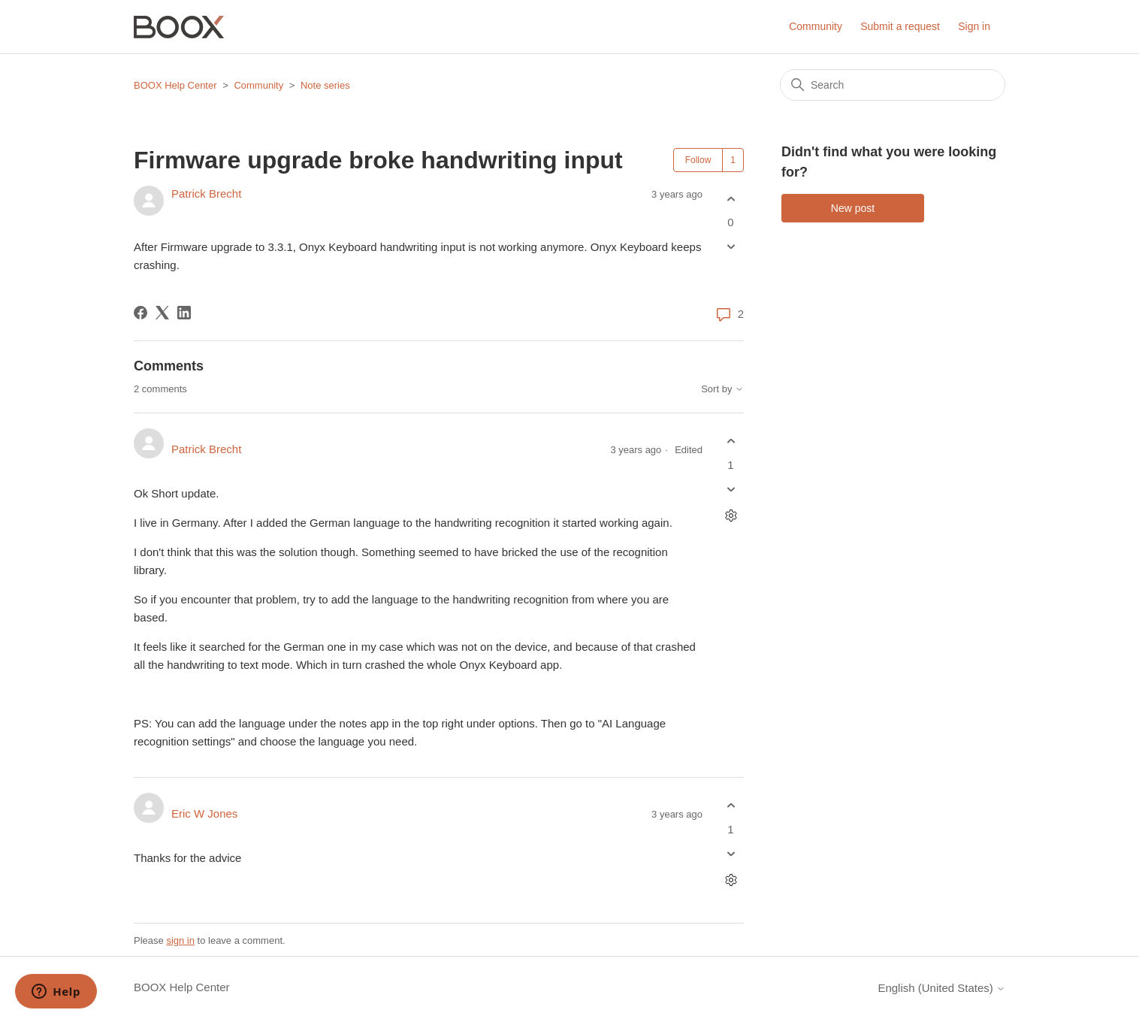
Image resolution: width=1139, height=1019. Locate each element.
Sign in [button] (974, 26)
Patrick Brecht (206, 193)
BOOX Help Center (175, 85)
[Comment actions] (731, 515)
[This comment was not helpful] (731, 489)
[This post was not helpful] (731, 247)
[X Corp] (162, 312)
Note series (325, 85)
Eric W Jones (204, 813)
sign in (180, 940)
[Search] (893, 85)
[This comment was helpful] (731, 441)
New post (853, 208)
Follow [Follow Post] (698, 160)
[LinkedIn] (184, 312)
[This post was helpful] (731, 199)
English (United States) (941, 987)
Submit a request (900, 26)
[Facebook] (140, 312)
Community (815, 26)
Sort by (722, 389)
